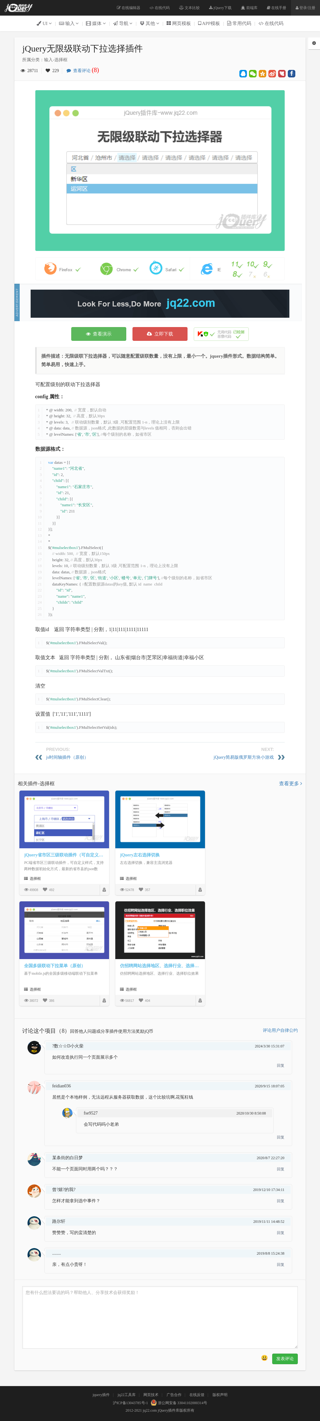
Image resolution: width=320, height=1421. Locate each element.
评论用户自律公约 (280, 1030)
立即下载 (160, 333)
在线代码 (160, 8)
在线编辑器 (128, 8)
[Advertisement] (160, 304)
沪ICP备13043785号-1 (130, 1403)
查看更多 (290, 783)
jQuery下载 (220, 8)
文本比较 (189, 8)
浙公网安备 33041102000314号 (178, 1403)
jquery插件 (101, 1395)
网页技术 (150, 1395)
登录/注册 (305, 8)
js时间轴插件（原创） (67, 757)
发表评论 (285, 1358)
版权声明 (220, 1395)
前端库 (249, 8)
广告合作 (174, 1395)
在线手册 (276, 8)
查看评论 (84, 70)
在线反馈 (196, 1395)
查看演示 (99, 333)
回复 (280, 1065)
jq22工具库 (127, 1395)
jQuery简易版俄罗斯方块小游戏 (244, 757)
